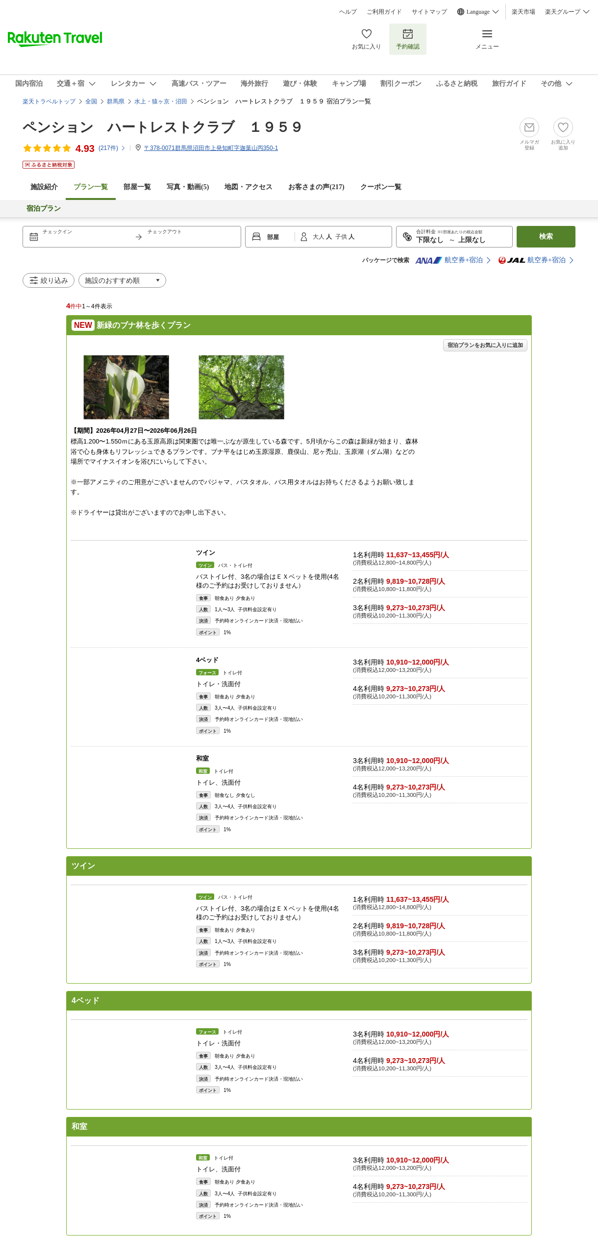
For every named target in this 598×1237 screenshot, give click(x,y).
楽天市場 (523, 11)
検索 (546, 236)
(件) (112, 148)
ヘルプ (348, 11)
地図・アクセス (248, 187)
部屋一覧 (137, 187)
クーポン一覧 (380, 187)
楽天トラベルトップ (49, 101)
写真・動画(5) (188, 187)
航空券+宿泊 (449, 260)
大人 (319, 236)
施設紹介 (44, 187)
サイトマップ (429, 11)
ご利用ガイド (384, 11)
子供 (342, 236)
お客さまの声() (316, 187)
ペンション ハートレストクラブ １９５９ (163, 127)
